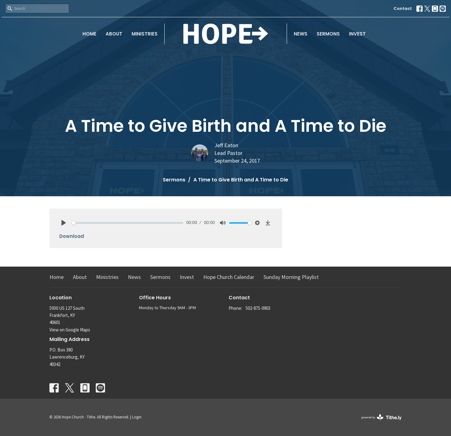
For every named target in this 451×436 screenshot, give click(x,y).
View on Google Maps (69, 330)
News (300, 34)
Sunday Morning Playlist (291, 276)
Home (89, 34)
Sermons (328, 34)
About (114, 34)
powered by (381, 417)
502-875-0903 (258, 308)
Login (136, 417)
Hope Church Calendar (228, 276)
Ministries (145, 34)
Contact (403, 8)
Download (71, 236)
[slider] (127, 223)
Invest (357, 34)
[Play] (64, 223)
